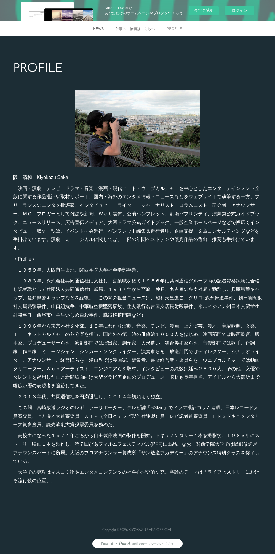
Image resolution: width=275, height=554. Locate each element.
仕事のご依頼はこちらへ (135, 29)
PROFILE (174, 29)
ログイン (239, 10)
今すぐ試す (203, 10)
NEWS (98, 29)
